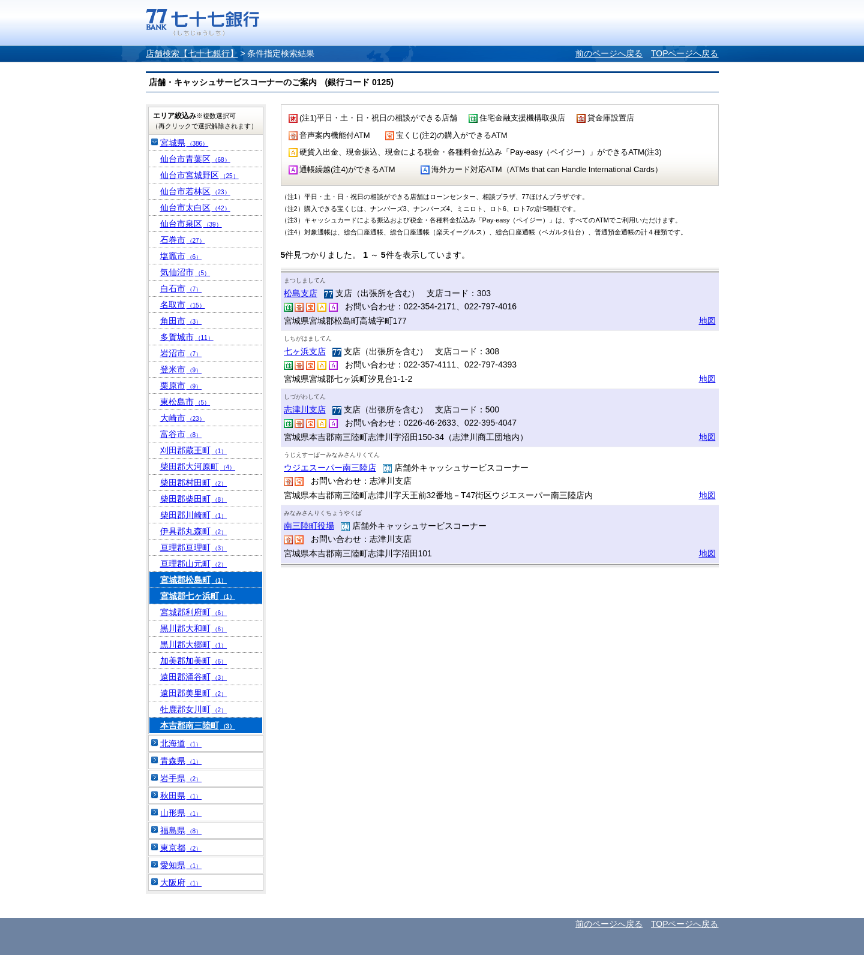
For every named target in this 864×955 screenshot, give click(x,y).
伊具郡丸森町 (193, 531)
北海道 (181, 743)
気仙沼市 (185, 272)
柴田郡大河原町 (198, 466)
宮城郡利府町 (193, 612)
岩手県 (181, 778)
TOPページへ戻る (685, 53)
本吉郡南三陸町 (198, 725)
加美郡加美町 (193, 660)
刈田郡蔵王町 (193, 450)
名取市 (182, 304)
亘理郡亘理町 (193, 547)
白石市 (181, 288)
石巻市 (182, 240)
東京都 (181, 847)
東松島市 (185, 401)
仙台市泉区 (191, 223)
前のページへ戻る (609, 53)
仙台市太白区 (195, 207)
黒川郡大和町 (193, 628)
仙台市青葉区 (195, 159)
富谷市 (181, 434)
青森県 (181, 761)
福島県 (181, 830)
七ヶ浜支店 (305, 351)
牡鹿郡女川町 (193, 709)
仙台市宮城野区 (199, 175)
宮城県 (184, 142)
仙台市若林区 (195, 191)
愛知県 (181, 865)
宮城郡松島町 (193, 580)
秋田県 (181, 795)
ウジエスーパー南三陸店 (330, 467)
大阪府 (181, 882)
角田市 (181, 321)
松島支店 (300, 293)
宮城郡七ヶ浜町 (198, 596)
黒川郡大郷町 (193, 644)
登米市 (181, 369)
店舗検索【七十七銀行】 (192, 53)
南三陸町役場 (309, 526)
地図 (707, 321)
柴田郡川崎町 (193, 515)
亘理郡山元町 (193, 563)
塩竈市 (181, 256)
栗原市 (181, 385)
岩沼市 (181, 353)
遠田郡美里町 (193, 693)
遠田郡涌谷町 (193, 677)
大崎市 (182, 418)
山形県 (181, 813)
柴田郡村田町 (193, 482)
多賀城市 (187, 337)
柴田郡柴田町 (193, 499)
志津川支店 (305, 409)
